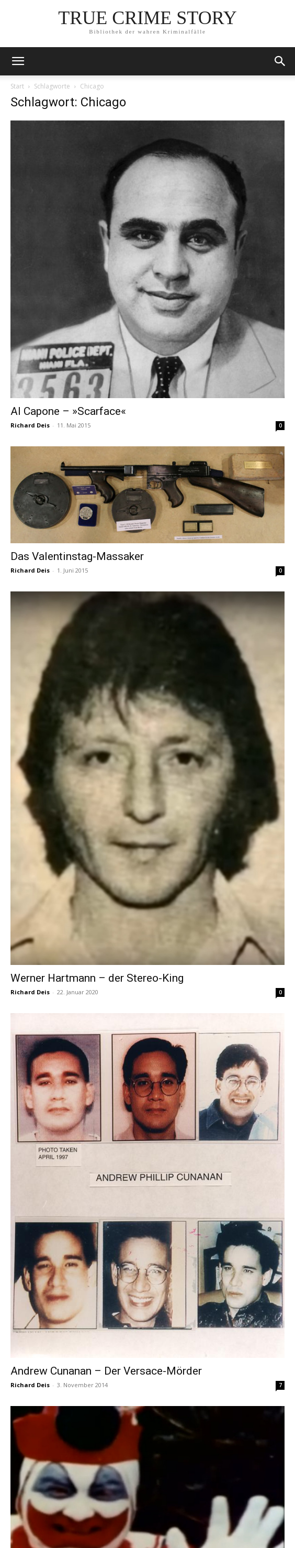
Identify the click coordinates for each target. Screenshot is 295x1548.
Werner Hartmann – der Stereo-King (97, 978)
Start (17, 86)
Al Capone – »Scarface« (68, 411)
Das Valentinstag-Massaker (77, 556)
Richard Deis (30, 425)
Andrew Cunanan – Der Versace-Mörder (106, 1371)
